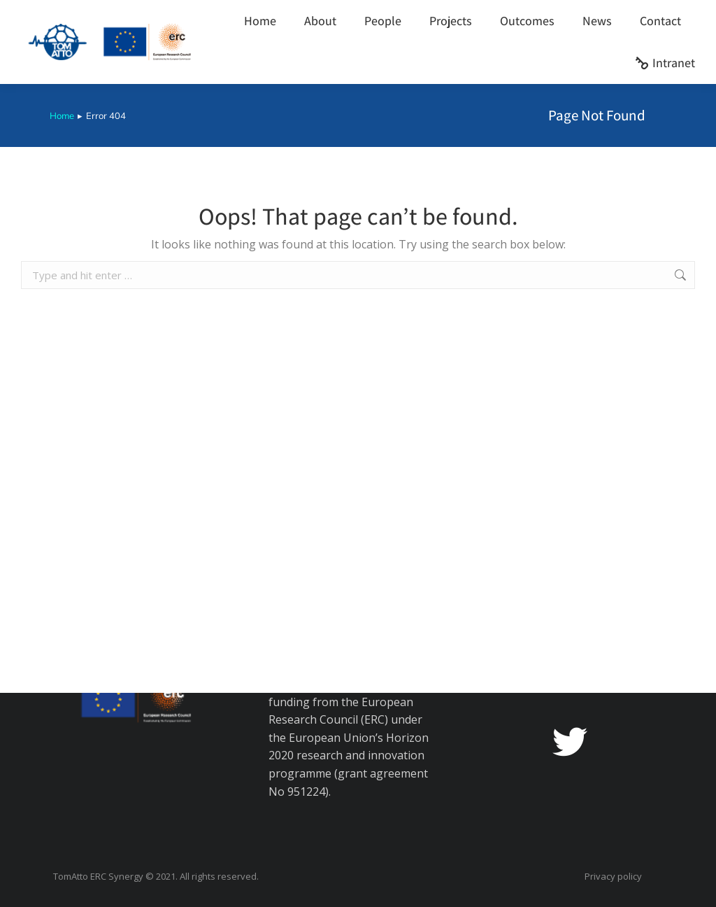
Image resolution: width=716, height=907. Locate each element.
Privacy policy (613, 877)
